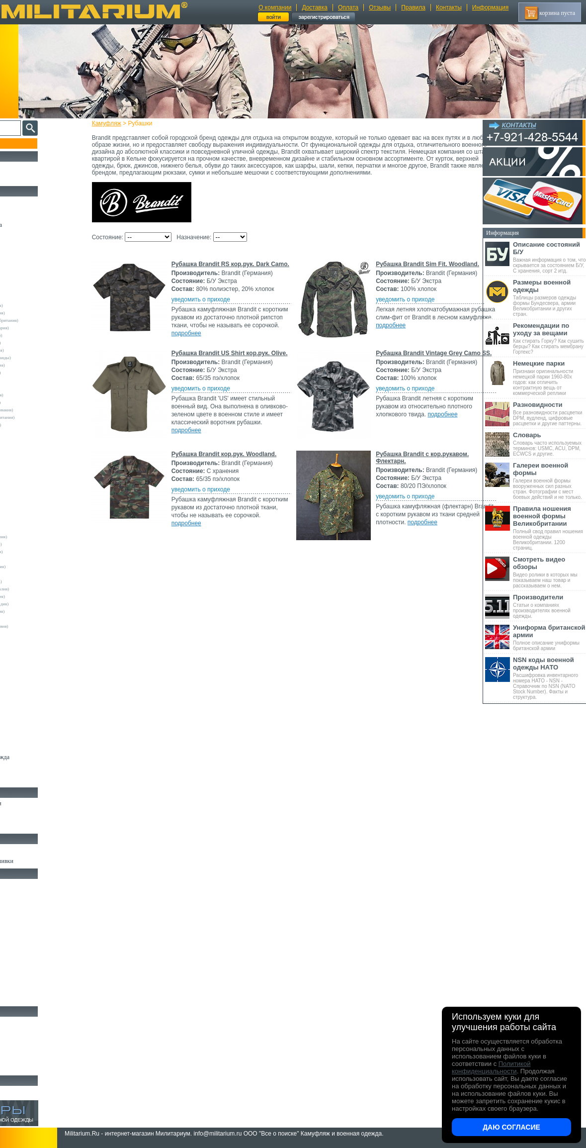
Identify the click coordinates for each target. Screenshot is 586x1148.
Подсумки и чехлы (30, 941)
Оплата (348, 7)
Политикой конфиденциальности (491, 1067)
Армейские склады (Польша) (39, 581)
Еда (11, 953)
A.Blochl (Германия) (30, 439)
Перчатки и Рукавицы (34, 734)
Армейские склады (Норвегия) (40, 365)
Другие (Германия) (29, 656)
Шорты (16, 259)
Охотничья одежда (30, 201)
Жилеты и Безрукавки (35, 711)
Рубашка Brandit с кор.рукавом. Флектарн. (251, 731)
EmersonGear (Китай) (31, 462)
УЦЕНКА (19, 178)
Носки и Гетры (26, 814)
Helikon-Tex (22, 469)
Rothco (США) (25, 499)
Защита (16, 964)
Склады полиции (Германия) (38, 424)
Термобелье (22, 688)
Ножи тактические (30, 1033)
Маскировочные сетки (35, 975)
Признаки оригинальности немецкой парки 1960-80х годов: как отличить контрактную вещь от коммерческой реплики (549, 378)
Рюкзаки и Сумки (29, 907)
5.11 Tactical (22, 633)
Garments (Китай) (28, 641)
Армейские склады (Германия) (40, 312)
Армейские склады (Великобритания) (47, 320)
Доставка (315, 7)
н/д (14, 663)
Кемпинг (18, 884)
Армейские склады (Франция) (40, 350)
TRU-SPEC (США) (29, 521)
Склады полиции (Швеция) (37, 432)
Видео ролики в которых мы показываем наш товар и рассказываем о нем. (549, 572)
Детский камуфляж (31, 745)
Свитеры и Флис (28, 270)
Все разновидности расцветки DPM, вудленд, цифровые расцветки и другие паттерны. (549, 413)
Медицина (20, 987)
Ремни (15, 895)
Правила (413, 7)
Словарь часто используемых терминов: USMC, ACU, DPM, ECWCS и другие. (549, 444)
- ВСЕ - (18, 290)
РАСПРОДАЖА (27, 167)
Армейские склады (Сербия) (38, 372)
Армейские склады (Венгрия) (39, 551)
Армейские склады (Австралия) (41, 536)
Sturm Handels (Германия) (35, 506)
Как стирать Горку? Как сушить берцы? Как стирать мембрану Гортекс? (549, 338)
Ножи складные (27, 1056)
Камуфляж (124, 123)
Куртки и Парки (27, 236)
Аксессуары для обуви (35, 826)
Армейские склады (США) (36, 380)
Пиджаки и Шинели (32, 768)
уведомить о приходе (218, 306)
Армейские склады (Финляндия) (42, 603)
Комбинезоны (24, 699)
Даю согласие (511, 1127)
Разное (15, 998)
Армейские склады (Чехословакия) (44, 409)
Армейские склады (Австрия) (39, 305)
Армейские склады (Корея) (37, 574)
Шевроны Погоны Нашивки (42, 861)
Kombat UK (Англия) (31, 484)
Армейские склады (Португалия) (42, 588)
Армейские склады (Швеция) (39, 335)
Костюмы (19, 213)
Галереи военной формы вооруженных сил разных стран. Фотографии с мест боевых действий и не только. (549, 481)
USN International (27, 529)
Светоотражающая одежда (40, 757)
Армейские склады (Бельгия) (39, 544)
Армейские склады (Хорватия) (40, 611)
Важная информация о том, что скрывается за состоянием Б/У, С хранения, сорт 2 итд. (549, 257)
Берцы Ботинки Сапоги (36, 803)
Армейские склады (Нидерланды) (43, 357)
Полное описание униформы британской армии (549, 637)
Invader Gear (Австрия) (33, 477)
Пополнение (26, 143)
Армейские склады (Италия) (38, 342)
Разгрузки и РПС (28, 930)
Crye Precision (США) (32, 454)
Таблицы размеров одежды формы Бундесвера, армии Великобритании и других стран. (549, 298)
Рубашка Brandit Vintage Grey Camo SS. (247, 545)
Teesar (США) (24, 514)
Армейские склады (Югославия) (42, 626)
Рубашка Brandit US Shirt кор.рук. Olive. (247, 445)
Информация (490, 7)
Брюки (15, 247)
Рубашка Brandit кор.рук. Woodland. (241, 646)
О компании (274, 7)
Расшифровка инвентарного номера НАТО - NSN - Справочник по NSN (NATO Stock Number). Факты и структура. (549, 678)
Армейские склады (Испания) (39, 394)
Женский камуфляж (32, 779)
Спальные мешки (29, 918)
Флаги (15, 849)
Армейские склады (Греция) (38, 387)
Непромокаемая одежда (37, 224)
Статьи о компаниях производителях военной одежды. (549, 606)
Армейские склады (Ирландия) (40, 566)
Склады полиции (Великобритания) (45, 417)
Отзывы (380, 7)
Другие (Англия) (27, 648)
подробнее (268, 324)
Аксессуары (22, 1067)
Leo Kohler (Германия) (32, 491)
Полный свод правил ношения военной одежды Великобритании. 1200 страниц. (549, 528)
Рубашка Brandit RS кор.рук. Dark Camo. (248, 271)
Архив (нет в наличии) (36, 1091)
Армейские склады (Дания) (37, 559)
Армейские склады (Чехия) (37, 618)
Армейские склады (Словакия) (40, 596)
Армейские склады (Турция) (38, 402)
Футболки (19, 676)
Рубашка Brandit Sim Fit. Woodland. (240, 356)
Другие (18, 297)
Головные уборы (28, 722)
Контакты (449, 7)
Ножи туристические (33, 1045)
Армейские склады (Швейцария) (42, 327)
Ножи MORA (24, 1022)
